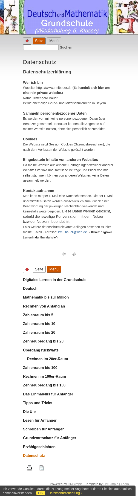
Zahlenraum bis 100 (40, 368)
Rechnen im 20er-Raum (45, 359)
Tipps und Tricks (37, 403)
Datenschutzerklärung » (66, 493)
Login (125, 484)
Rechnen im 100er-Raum (44, 376)
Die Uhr (29, 412)
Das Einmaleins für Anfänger (48, 394)
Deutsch (30, 288)
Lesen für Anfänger (40, 420)
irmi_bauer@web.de (72, 232)
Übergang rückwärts (41, 350)
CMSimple (75, 484)
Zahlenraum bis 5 (38, 315)
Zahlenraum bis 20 (39, 332)
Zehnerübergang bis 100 (44, 385)
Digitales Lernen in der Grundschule (54, 280)
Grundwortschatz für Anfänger (49, 438)
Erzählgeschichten (39, 447)
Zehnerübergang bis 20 (43, 341)
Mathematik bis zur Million (46, 297)
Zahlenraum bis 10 (39, 324)
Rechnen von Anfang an (44, 306)
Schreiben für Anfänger (43, 429)
